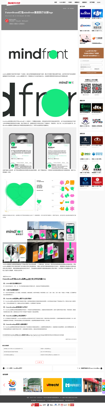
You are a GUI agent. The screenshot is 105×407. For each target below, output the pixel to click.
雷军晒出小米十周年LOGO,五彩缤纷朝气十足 (13, 348)
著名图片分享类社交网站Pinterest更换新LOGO (50, 354)
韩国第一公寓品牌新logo (46, 348)
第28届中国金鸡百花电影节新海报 (11, 351)
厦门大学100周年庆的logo (46, 351)
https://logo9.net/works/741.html (37, 335)
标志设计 (34, 123)
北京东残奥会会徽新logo (9, 354)
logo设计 (28, 279)
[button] (4, 385)
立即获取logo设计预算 (91, 72)
